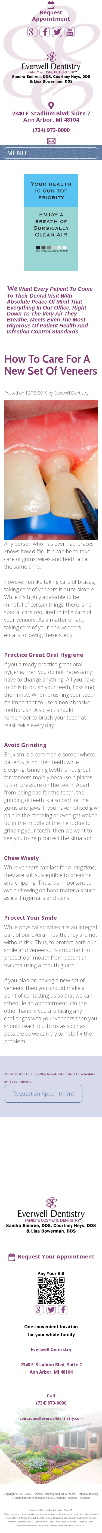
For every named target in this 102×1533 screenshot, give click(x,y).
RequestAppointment (51, 15)
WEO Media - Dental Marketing (79, 1494)
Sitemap (85, 1497)
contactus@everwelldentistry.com (51, 1418)
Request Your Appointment (56, 1256)
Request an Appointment (43, 1093)
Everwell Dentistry (43, 1494)
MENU (16, 153)
